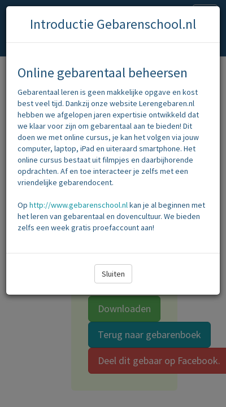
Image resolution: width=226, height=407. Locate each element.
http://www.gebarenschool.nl (78, 205)
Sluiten (113, 274)
